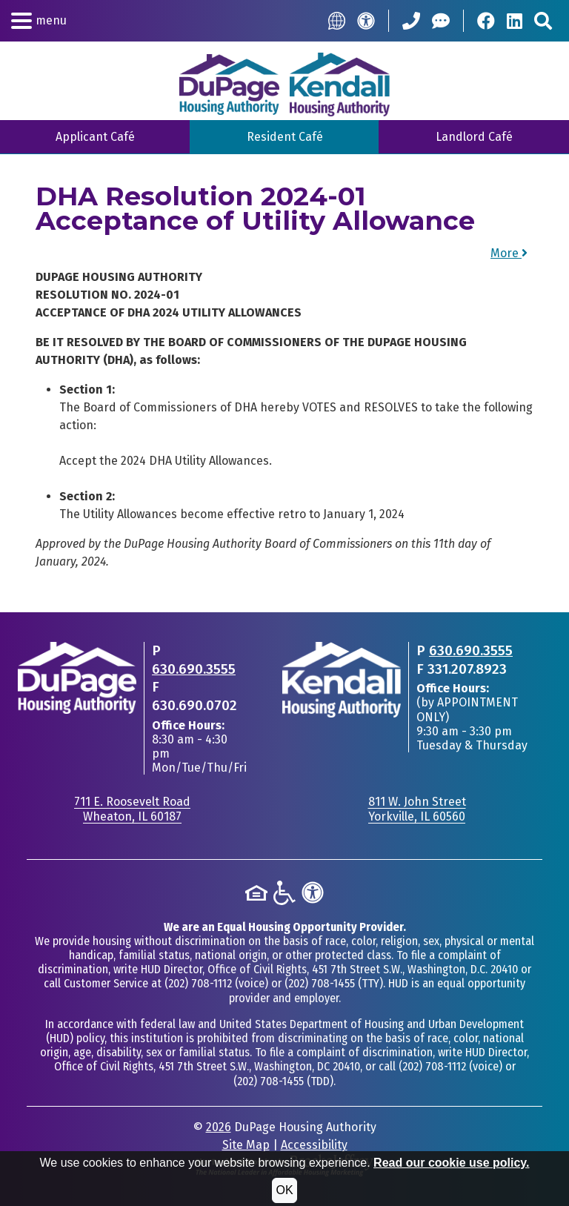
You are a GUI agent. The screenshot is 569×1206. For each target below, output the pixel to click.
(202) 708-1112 (198, 983)
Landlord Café (474, 137)
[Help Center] (441, 21)
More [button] (509, 253)
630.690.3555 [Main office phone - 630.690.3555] (194, 668)
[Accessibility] (366, 21)
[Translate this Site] (336, 20)
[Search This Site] (543, 21)
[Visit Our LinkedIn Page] (514, 21)
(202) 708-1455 (319, 983)
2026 (218, 1127)
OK (284, 1190)
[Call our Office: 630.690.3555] (411, 21)
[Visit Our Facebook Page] (486, 21)
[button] (39, 21)
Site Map (246, 1145)
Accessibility (314, 1145)
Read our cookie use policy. (451, 1162)
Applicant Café (95, 137)
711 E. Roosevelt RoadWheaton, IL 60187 (132, 809)
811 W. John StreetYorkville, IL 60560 (417, 809)
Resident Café (285, 137)
